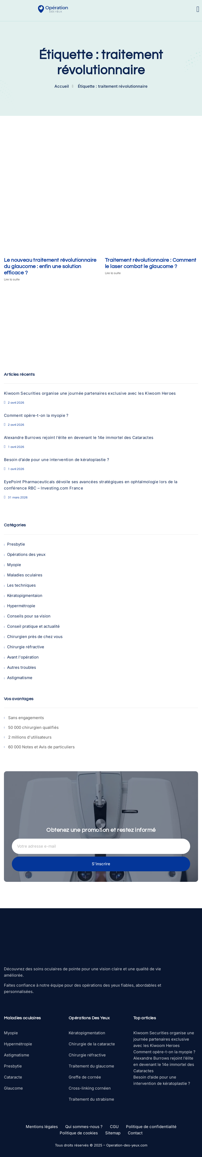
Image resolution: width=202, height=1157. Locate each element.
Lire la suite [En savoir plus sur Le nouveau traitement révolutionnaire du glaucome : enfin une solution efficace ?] (12, 279)
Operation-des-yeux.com (126, 1145)
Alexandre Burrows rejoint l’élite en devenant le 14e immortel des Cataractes (78, 437)
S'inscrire (101, 863)
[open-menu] (197, 9)
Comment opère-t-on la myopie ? (36, 415)
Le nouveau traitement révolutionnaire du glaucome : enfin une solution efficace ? (50, 266)
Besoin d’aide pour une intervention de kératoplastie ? (56, 459)
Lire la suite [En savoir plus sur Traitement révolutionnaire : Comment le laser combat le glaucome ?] (113, 273)
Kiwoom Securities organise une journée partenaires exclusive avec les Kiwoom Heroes (90, 393)
